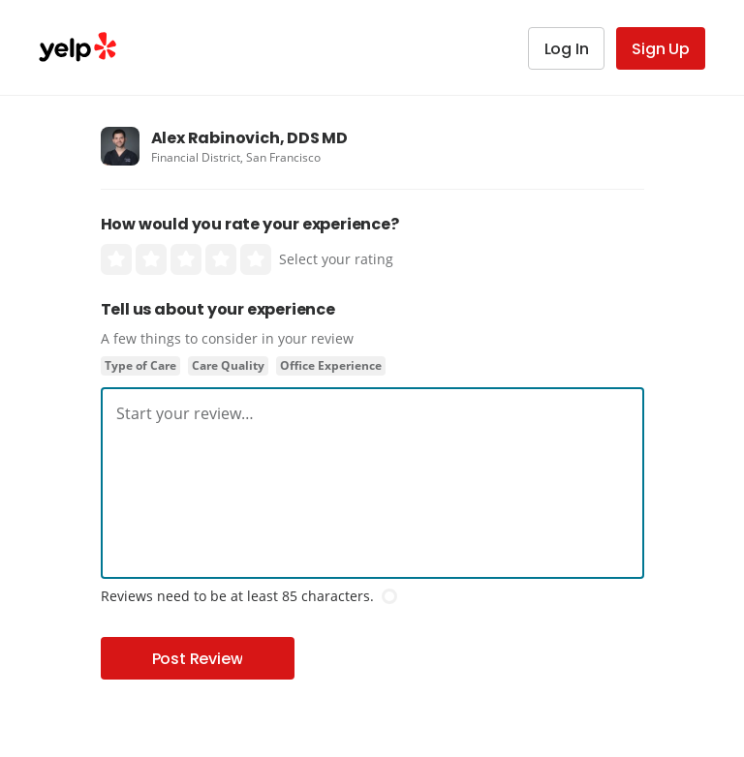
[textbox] (372, 413)
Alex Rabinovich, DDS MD (249, 138)
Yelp (77, 47)
